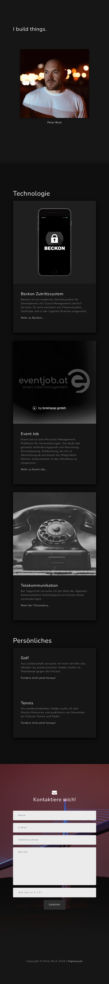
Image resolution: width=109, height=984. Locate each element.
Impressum (75, 961)
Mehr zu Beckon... (32, 318)
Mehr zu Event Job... (34, 469)
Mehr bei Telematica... (35, 605)
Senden (54, 904)
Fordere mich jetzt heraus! (38, 678)
